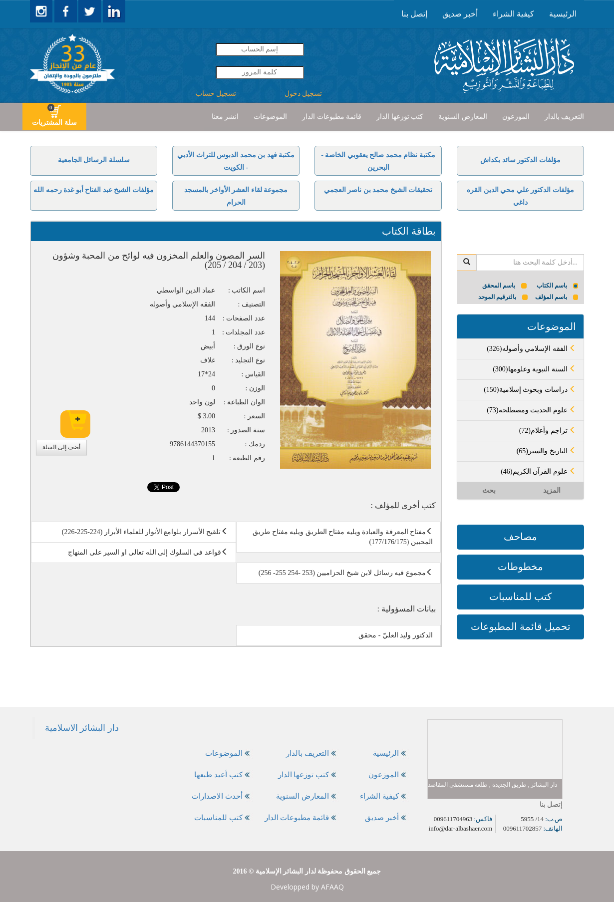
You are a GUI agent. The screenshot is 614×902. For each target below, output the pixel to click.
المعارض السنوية (462, 116)
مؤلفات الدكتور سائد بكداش (520, 160)
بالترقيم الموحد (503, 297)
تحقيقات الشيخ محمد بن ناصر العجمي (378, 190)
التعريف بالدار (565, 116)
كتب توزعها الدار (399, 116)
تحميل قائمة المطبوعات (521, 626)
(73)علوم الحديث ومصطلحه (531, 410)
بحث (489, 490)
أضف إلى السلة (61, 447)
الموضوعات (270, 116)
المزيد (552, 490)
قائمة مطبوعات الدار (331, 116)
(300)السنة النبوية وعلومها (534, 369)
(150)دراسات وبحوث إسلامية (530, 389)
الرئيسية (563, 13)
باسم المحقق (504, 285)
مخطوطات (520, 566)
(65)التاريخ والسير (546, 451)
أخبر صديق (460, 13)
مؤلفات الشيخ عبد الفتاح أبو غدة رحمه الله (93, 190)
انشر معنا (225, 116)
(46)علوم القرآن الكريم (538, 471)
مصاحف (520, 536)
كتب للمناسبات (520, 596)
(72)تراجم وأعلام (547, 430)
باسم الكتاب (558, 285)
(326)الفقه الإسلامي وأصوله (531, 348)
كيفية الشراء (513, 13)
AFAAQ (332, 887)
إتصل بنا (414, 13)
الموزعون (516, 116)
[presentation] (563, 14)
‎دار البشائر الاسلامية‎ (82, 728)
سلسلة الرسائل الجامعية (94, 160)
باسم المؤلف (557, 297)
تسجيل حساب (216, 93)
